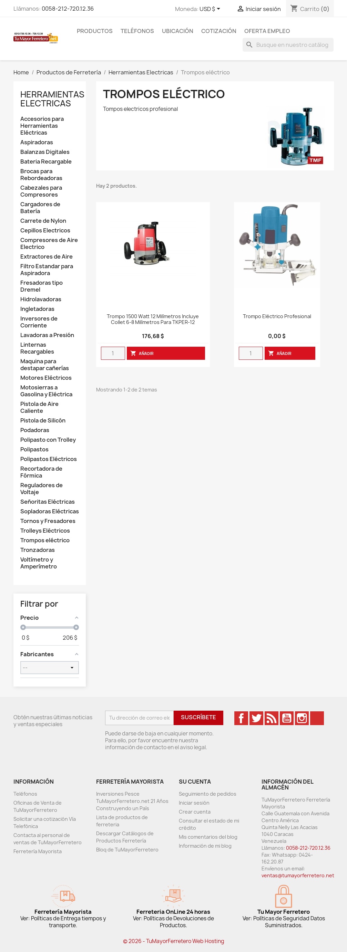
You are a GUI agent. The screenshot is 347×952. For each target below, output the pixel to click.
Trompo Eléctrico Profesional (277, 317)
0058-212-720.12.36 (68, 8)
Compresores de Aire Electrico (49, 244)
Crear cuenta (195, 811)
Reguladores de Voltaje (41, 489)
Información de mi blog (205, 846)
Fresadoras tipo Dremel (41, 286)
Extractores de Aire (46, 256)
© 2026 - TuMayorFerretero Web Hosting (173, 941)
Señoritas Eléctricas (47, 501)
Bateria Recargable (46, 161)
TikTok (317, 718)
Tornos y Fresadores (47, 521)
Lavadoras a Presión (47, 335)
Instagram (302, 718)
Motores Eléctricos (46, 377)
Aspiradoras (36, 142)
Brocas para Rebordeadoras (41, 175)
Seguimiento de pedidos (207, 794)
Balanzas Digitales (45, 152)
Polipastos (34, 449)
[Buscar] (288, 45)
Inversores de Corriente (39, 322)
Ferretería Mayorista (37, 851)
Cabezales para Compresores (41, 191)
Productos (95, 31)
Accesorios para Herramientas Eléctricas (42, 125)
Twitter (256, 718)
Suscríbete (198, 717)
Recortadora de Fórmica (41, 472)
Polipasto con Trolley (48, 439)
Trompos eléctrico (45, 540)
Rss (271, 718)
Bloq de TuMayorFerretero (127, 849)
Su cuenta (195, 781)
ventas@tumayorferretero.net (298, 875)
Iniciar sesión (194, 802)
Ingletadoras (37, 309)
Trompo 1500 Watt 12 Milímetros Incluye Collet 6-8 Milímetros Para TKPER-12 (153, 319)
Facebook (241, 718)
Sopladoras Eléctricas (49, 511)
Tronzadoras (37, 550)
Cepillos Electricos (45, 230)
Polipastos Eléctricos (48, 459)
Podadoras (34, 430)
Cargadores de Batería (40, 208)
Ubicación (177, 31)
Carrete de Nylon (43, 220)
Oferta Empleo (267, 31)
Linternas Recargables (37, 348)
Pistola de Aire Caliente (39, 407)
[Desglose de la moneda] (211, 9)
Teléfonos (137, 31)
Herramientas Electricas (52, 98)
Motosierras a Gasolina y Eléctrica (46, 391)
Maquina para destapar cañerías (44, 365)
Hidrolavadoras (40, 299)
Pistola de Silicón (42, 420)
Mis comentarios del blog (208, 837)
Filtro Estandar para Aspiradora (46, 270)
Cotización (218, 31)
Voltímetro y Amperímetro (38, 563)
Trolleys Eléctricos (45, 530)
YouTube (287, 718)
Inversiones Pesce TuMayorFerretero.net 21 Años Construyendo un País (132, 801)
